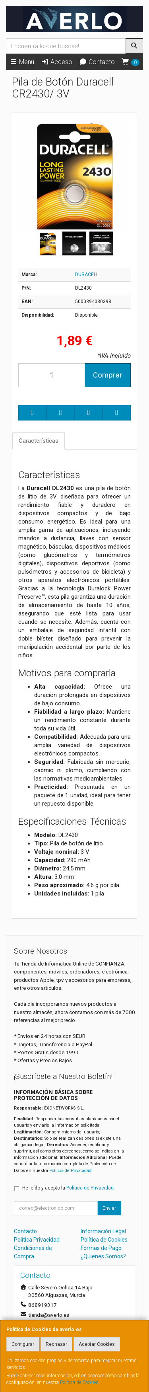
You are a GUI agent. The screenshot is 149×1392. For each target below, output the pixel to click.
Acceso (56, 62)
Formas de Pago (101, 1248)
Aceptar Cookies (97, 1344)
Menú (22, 62)
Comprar (107, 375)
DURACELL (87, 274)
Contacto (97, 62)
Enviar (109, 1208)
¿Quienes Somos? (103, 1256)
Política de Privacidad (70, 1170)
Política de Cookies (79, 1382)
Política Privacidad (37, 1239)
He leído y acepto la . (68, 1188)
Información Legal (103, 1231)
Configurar (23, 1344)
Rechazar (56, 1344)
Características (38, 440)
